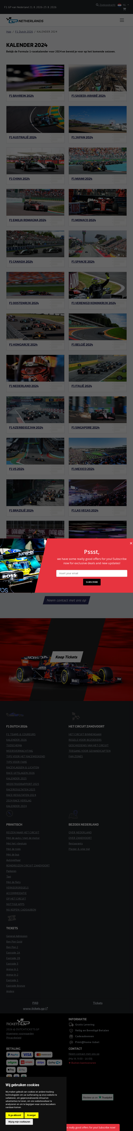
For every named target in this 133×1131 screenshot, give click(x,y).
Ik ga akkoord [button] (14, 1115)
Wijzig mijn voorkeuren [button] (19, 1122)
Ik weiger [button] (31, 1115)
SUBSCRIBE (92, 582)
